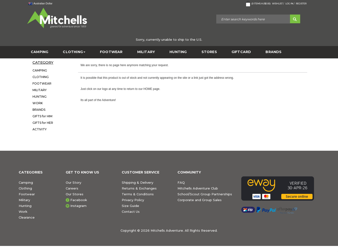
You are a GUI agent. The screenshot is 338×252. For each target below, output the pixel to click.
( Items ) (258, 4)
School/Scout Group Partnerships (204, 194)
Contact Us (131, 211)
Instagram (78, 206)
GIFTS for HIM (42, 116)
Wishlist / (278, 3)
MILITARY (146, 52)
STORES (209, 52)
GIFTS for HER (42, 123)
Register (301, 3)
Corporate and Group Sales (199, 200)
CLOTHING (74, 52)
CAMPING (39, 52)
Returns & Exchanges (139, 188)
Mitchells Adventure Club (197, 188)
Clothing (25, 188)
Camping (26, 182)
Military (24, 200)
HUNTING (178, 52)
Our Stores (74, 194)
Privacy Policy (133, 200)
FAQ (181, 182)
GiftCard (241, 52)
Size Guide (130, 206)
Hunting (25, 206)
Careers (72, 188)
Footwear (27, 194)
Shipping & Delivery (137, 182)
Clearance (27, 217)
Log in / (289, 3)
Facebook (78, 200)
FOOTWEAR (111, 52)
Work (23, 211)
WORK (37, 103)
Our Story (73, 182)
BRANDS (274, 52)
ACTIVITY (39, 129)
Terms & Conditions (138, 194)
